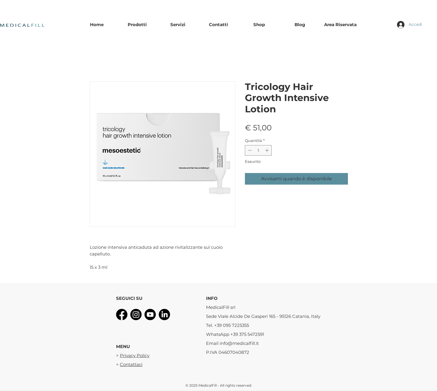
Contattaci (131, 364)
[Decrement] (249, 150)
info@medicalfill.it (239, 343)
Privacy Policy (134, 355)
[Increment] (267, 150)
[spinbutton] (258, 150)
